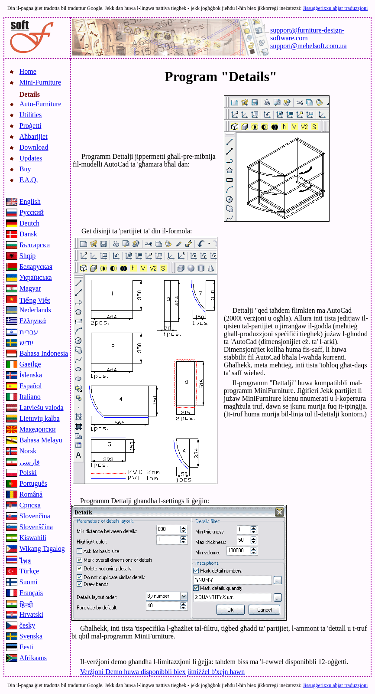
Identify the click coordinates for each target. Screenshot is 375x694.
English (30, 201)
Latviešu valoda (41, 407)
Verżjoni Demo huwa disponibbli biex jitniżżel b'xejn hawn (162, 671)
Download (33, 147)
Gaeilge (30, 364)
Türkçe (29, 571)
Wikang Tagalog (42, 548)
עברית (28, 332)
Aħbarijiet (33, 136)
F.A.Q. (28, 179)
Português (33, 483)
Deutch (29, 223)
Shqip (27, 255)
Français (31, 592)
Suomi (28, 582)
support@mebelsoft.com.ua (308, 45)
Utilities (30, 114)
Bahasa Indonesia (43, 353)
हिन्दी (26, 605)
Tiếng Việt (34, 300)
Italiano (30, 396)
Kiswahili (32, 537)
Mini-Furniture (40, 82)
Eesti (26, 647)
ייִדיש (26, 343)
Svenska (30, 636)
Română (30, 494)
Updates (30, 158)
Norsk (27, 451)
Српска (30, 505)
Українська (35, 277)
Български (34, 245)
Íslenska (30, 375)
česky (27, 625)
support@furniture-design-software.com (307, 34)
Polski (28, 472)
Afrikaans (33, 657)
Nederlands (35, 310)
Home (27, 71)
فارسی (29, 462)
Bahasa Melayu (40, 440)
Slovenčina (34, 516)
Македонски (37, 429)
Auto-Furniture (40, 104)
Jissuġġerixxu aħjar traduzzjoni (335, 8)
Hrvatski (31, 614)
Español (30, 386)
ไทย (25, 561)
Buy (25, 169)
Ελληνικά (32, 320)
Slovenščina (36, 526)
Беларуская (35, 266)
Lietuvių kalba (39, 418)
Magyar (30, 288)
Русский (31, 212)
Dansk (28, 234)
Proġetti (30, 125)
